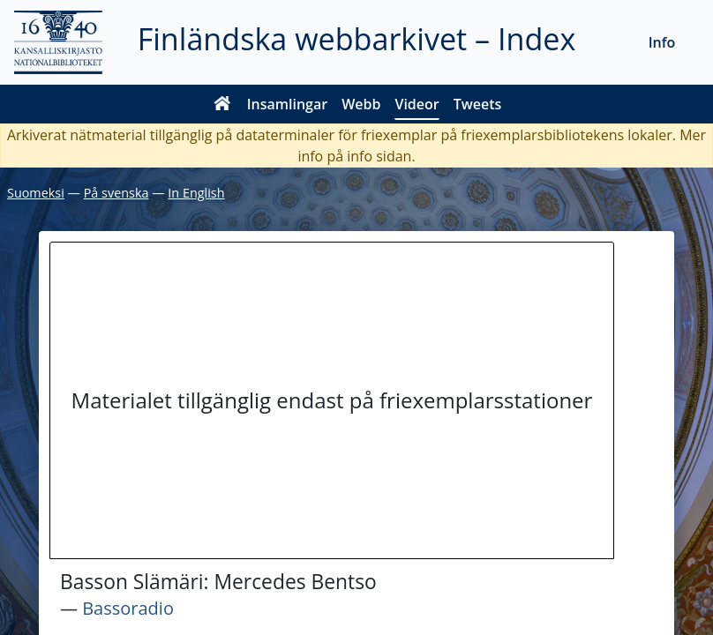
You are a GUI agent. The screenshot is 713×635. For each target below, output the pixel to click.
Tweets (478, 104)
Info (662, 42)
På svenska (116, 192)
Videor (416, 104)
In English (196, 192)
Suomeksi (35, 192)
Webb (360, 104)
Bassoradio (128, 608)
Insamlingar (287, 104)
